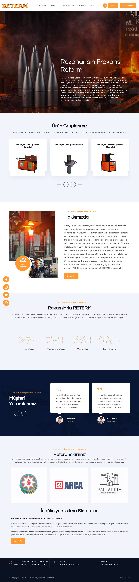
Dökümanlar (81, 5)
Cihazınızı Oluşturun (67, 5)
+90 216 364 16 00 (109, 564)
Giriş (113, 5)
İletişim (92, 5)
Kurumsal (42, 5)
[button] (66, 184)
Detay (71, 276)
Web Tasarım (124, 578)
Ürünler (52, 5)
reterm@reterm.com (69, 565)
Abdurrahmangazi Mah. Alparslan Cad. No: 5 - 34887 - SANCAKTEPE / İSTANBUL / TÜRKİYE (31, 563)
